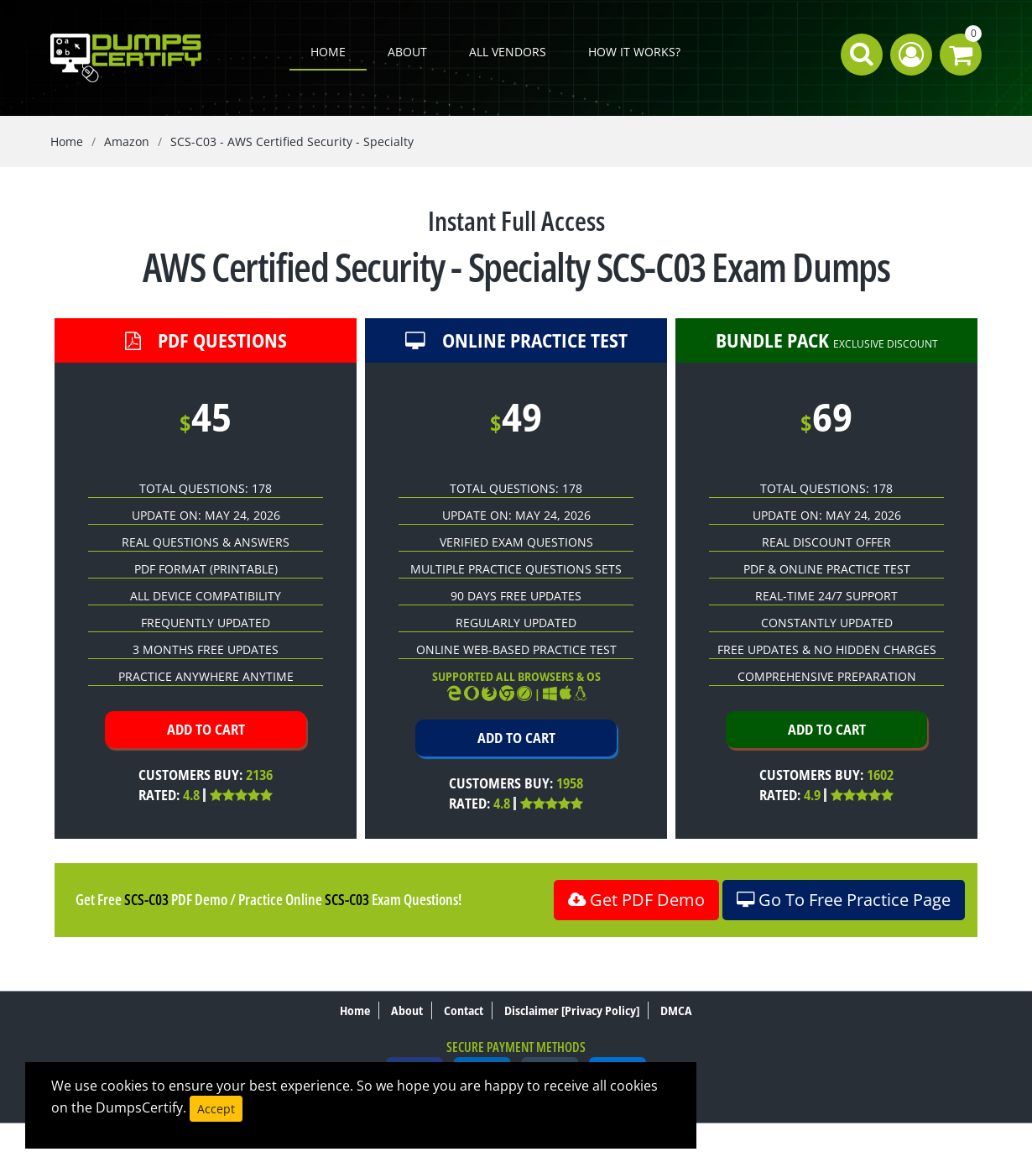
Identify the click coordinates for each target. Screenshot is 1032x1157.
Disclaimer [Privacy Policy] (571, 1010)
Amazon (126, 141)
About (407, 52)
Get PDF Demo (636, 899)
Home (328, 52)
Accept (216, 1109)
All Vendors (507, 52)
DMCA (676, 1010)
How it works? (634, 52)
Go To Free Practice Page (844, 899)
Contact (463, 1010)
